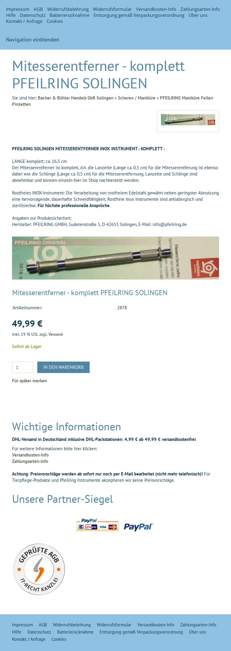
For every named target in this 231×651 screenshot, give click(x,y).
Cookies (55, 21)
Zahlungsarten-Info (200, 9)
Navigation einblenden (32, 39)
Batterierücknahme (69, 15)
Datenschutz (32, 15)
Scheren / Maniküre (137, 98)
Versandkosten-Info (156, 9)
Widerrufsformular (112, 9)
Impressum (17, 9)
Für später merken (29, 381)
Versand (55, 334)
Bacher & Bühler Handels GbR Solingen (75, 98)
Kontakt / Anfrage (24, 21)
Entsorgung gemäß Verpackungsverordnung (139, 15)
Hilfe (11, 15)
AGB (38, 9)
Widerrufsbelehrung (68, 9)
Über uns (198, 15)
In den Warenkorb (63, 367)
